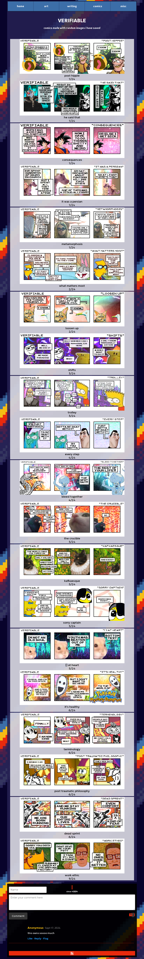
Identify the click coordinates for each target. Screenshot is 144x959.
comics (97, 6)
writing (72, 6)
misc (123, 6)
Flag (45, 938)
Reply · (38, 938)
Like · (31, 938)
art (46, 6)
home (20, 6)
